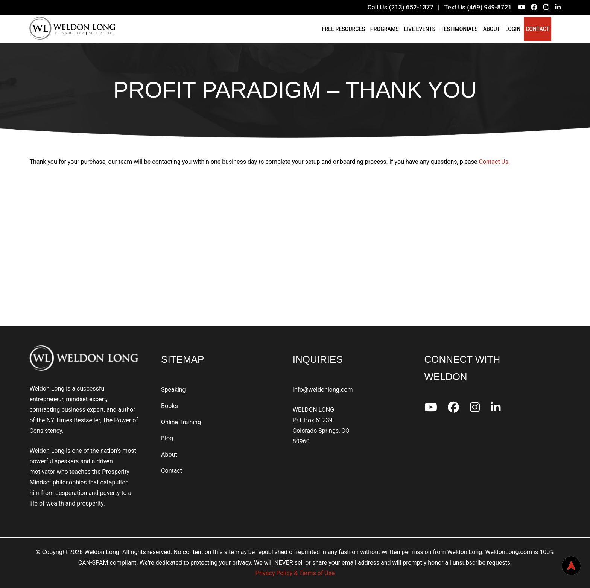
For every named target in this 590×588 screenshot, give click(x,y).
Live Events (419, 29)
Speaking (173, 389)
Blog (167, 438)
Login (512, 29)
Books (169, 405)
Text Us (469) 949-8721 (478, 7)
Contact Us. (494, 161)
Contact (537, 29)
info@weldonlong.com (323, 389)
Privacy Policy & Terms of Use (295, 573)
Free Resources (343, 29)
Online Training (181, 422)
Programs (384, 29)
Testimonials (459, 29)
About (491, 29)
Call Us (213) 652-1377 (400, 7)
